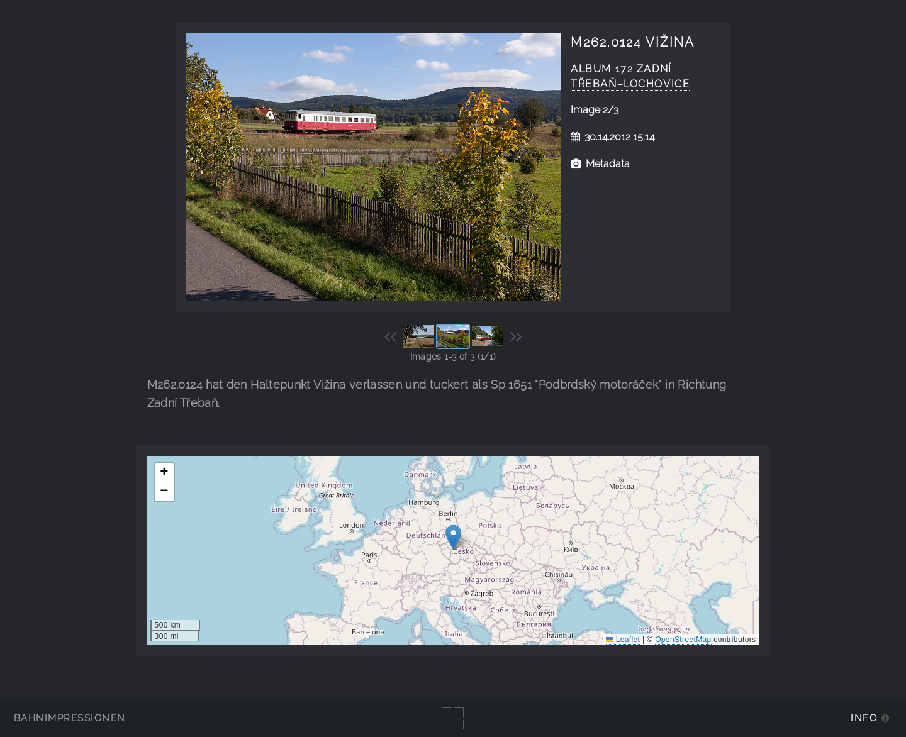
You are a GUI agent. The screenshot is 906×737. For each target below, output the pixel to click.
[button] (453, 537)
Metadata (608, 164)
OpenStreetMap (683, 639)
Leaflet (623, 639)
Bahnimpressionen (69, 717)
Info (864, 717)
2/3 (610, 110)
